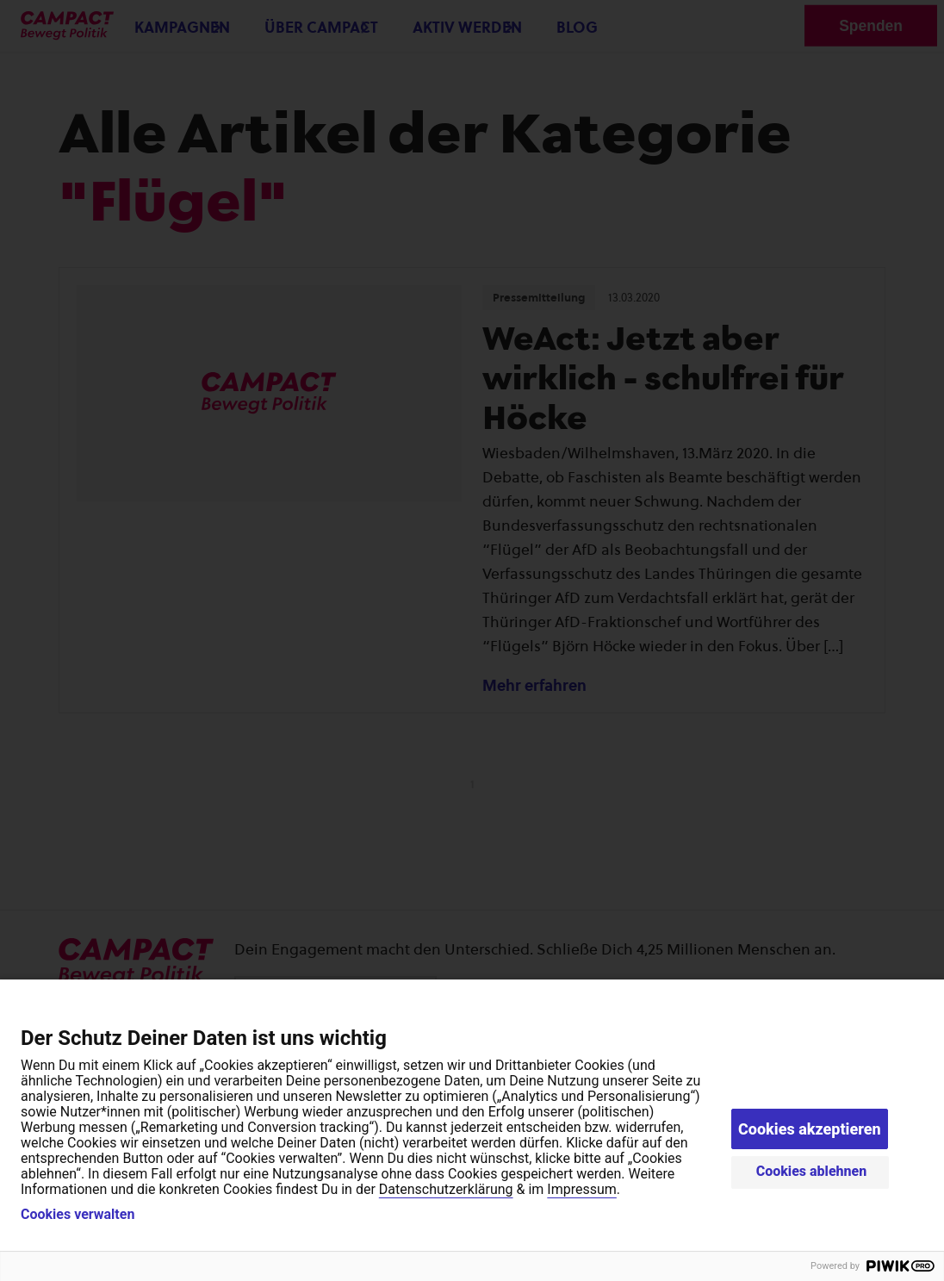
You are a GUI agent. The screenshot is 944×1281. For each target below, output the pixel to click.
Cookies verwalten (77, 1215)
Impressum (582, 1189)
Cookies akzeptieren (809, 1129)
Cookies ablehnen (811, 1171)
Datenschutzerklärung (446, 1189)
